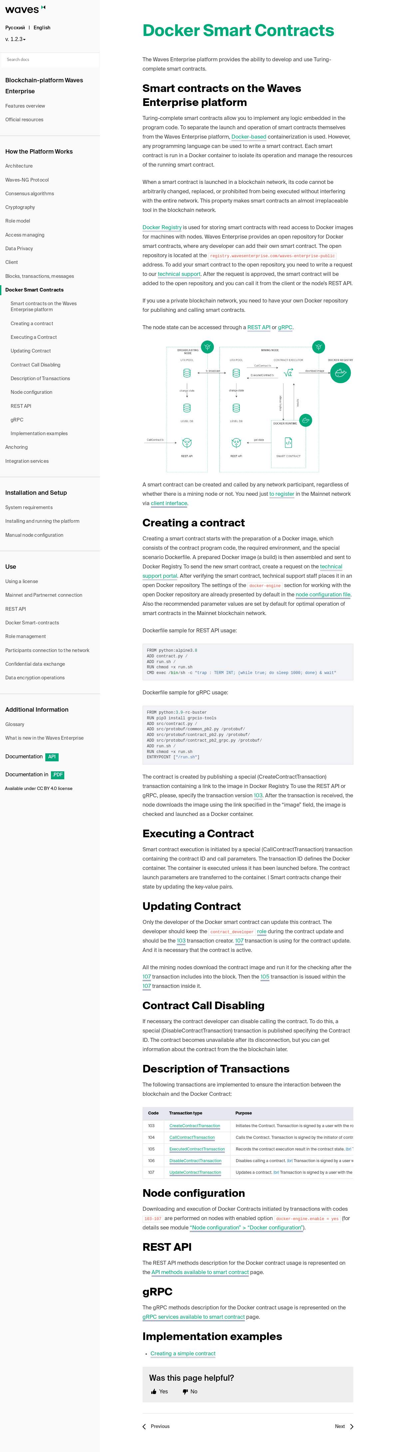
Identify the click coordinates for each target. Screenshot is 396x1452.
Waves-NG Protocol (27, 180)
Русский (15, 28)
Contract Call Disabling (36, 365)
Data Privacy (19, 249)
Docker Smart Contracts (34, 290)
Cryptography (20, 207)
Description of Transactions (40, 378)
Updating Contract (31, 351)
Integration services (27, 461)
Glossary (15, 724)
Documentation (32, 757)
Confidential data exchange (35, 664)
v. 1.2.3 (13, 39)
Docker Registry (162, 228)
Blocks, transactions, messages (39, 276)
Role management (25, 636)
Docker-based (248, 137)
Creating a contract (32, 324)
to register (281, 494)
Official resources (24, 120)
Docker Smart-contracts (32, 623)
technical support (179, 274)
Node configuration (32, 392)
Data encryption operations (35, 678)
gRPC (17, 420)
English (42, 28)
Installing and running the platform (42, 521)
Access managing (24, 235)
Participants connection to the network (47, 650)
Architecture (19, 166)
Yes (163, 1391)
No (194, 1391)
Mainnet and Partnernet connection (44, 595)
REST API (21, 406)
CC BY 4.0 (47, 789)
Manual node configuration (34, 535)
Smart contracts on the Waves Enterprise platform (44, 307)
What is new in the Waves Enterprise (44, 738)
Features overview (25, 106)
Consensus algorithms (29, 194)
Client (11, 262)
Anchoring (16, 447)
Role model (17, 221)
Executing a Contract (34, 337)
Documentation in (34, 775)
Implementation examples (39, 433)
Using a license (21, 581)
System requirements (29, 507)
